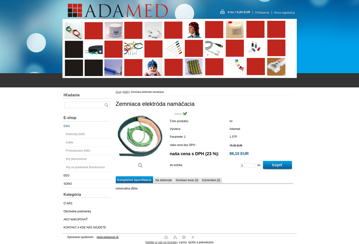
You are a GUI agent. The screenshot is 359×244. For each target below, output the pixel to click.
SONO (68, 183)
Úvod (118, 92)
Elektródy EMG (75, 134)
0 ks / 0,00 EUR (239, 12)
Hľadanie (72, 95)
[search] (106, 105)
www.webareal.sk (108, 237)
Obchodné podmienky (77, 211)
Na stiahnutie (163, 180)
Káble (69, 142)
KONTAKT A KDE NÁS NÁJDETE (85, 227)
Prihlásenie (262, 12)
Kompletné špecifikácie (134, 180)
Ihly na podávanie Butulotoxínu (85, 167)
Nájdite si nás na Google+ (162, 242)
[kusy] (247, 165)
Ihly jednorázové (76, 159)
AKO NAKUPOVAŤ (76, 219)
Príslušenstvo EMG (78, 150)
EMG (67, 126)
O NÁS (68, 203)
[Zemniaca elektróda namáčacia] (140, 141)
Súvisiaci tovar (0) (187, 180)
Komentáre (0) (211, 180)
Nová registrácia (284, 12)
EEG (67, 175)
